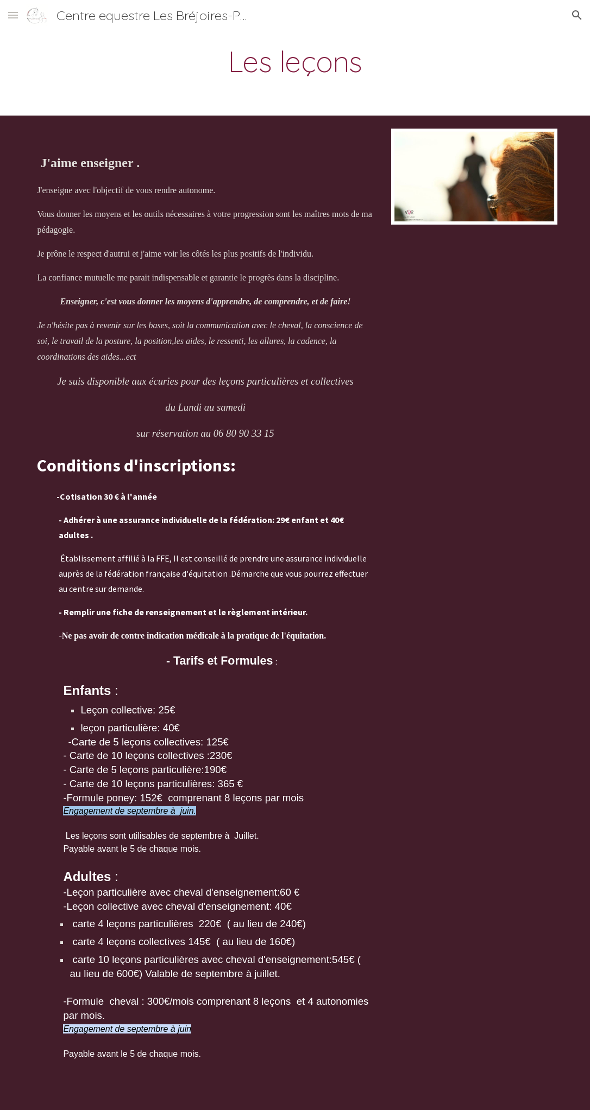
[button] (13, 15)
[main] (294, 62)
